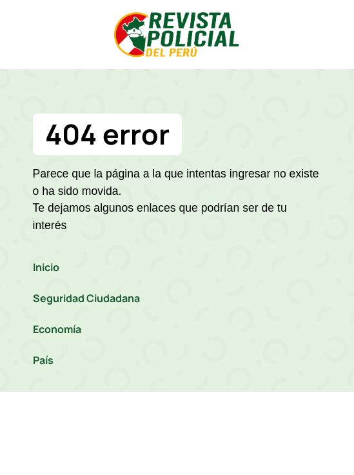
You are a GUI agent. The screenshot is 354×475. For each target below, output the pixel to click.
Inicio (46, 267)
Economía (57, 329)
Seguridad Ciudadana (86, 298)
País (43, 360)
